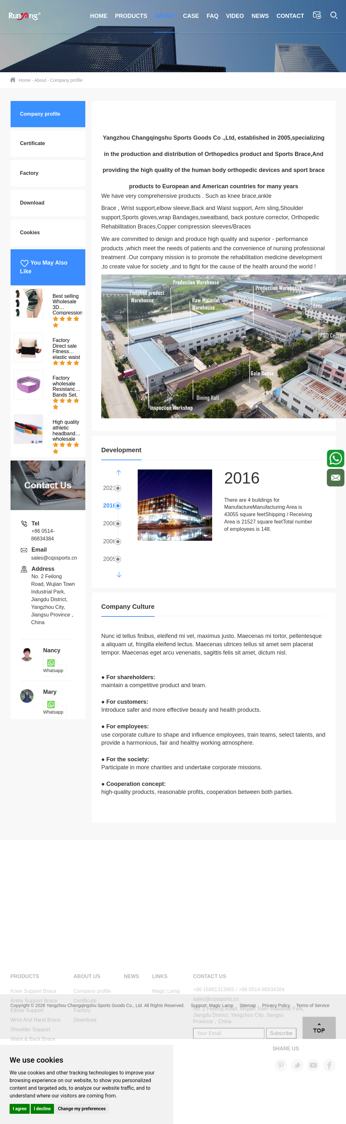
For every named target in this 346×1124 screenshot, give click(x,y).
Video (235, 16)
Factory (29, 173)
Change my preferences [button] (81, 1108)
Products (131, 16)
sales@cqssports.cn (54, 558)
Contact (290, 16)
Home (98, 16)
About (165, 16)
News (260, 16)
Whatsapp (53, 666)
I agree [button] (20, 1108)
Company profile (66, 80)
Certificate (32, 143)
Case (191, 16)
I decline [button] (42, 1108)
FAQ (213, 16)
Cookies (30, 232)
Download (32, 202)
